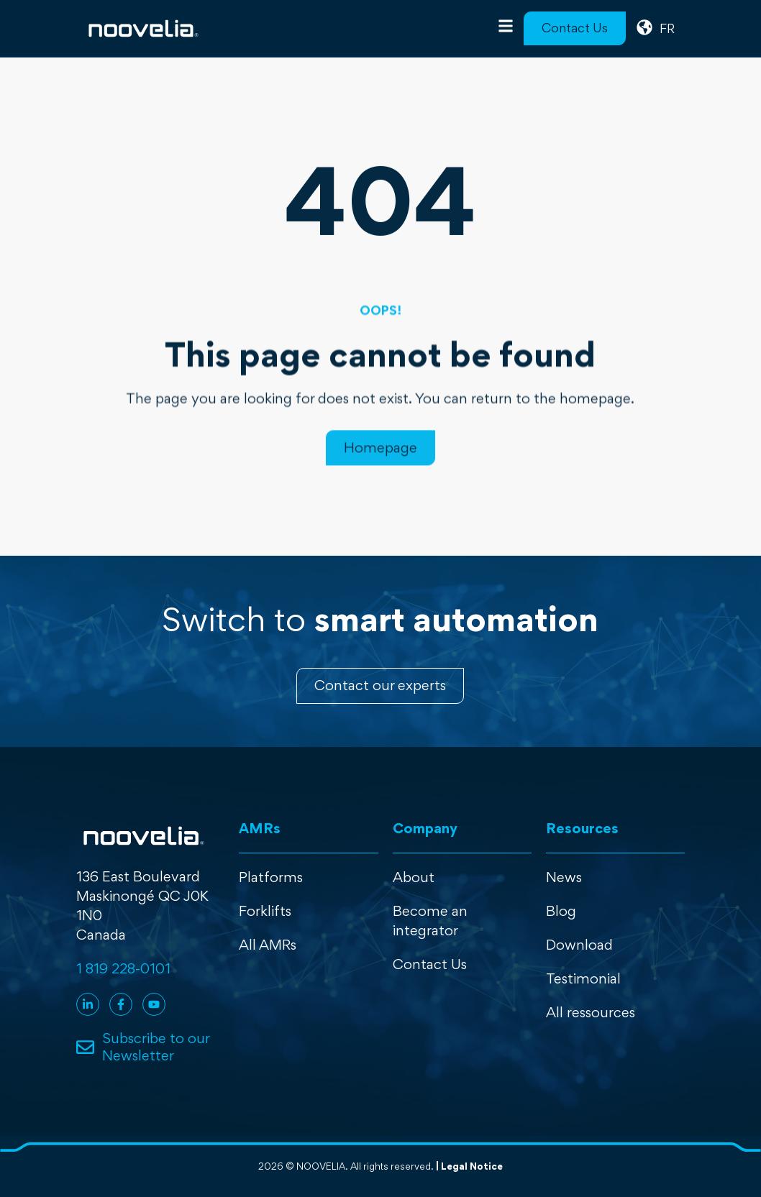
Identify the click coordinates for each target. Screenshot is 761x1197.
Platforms (271, 877)
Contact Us (430, 964)
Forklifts (265, 910)
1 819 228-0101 (123, 968)
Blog (561, 910)
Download (579, 944)
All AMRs (267, 944)
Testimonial (583, 978)
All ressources (590, 1012)
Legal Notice (472, 1166)
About (413, 877)
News (564, 877)
